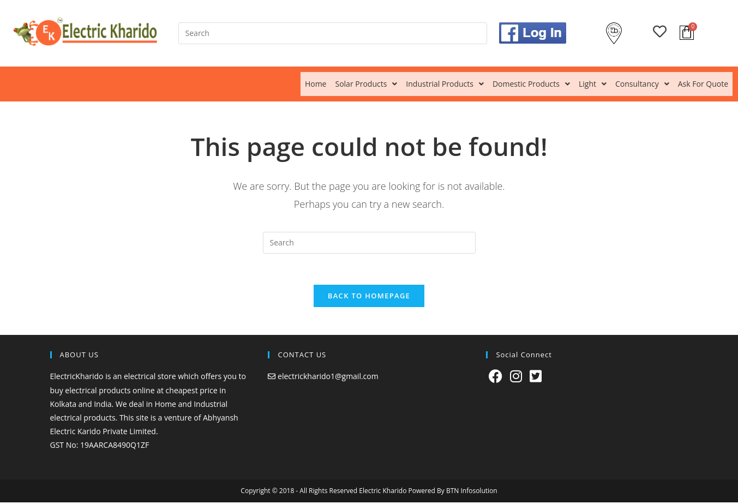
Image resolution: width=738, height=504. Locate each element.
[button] (366, 84)
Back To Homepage (369, 298)
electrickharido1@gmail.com (328, 378)
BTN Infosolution (471, 492)
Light (593, 84)
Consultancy (642, 84)
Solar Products (366, 84)
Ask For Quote (703, 84)
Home (316, 84)
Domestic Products (531, 84)
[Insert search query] (333, 33)
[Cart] (687, 33)
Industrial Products (445, 84)
